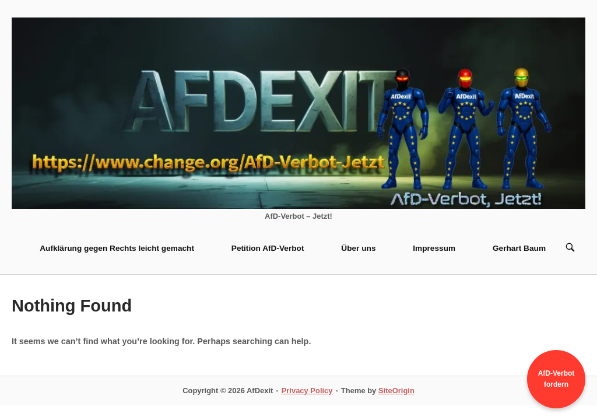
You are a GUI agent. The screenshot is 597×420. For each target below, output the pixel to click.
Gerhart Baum (519, 248)
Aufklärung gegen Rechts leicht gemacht (117, 248)
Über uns (358, 248)
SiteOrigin (396, 390)
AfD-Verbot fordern (556, 378)
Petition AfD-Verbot (267, 248)
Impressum (434, 248)
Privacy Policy (307, 390)
